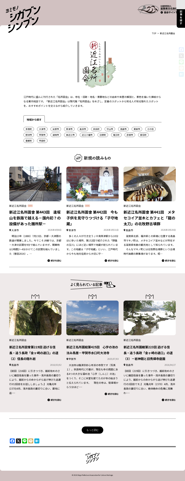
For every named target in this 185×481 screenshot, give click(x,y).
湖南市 (56, 127)
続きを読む (54, 253)
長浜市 (83, 121)
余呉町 (96, 121)
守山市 (110, 121)
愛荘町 (143, 127)
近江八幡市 (87, 127)
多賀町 (29, 121)
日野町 (103, 127)
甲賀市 (42, 127)
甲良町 (42, 133)
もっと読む (92, 428)
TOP (154, 25)
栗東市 (137, 121)
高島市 (123, 121)
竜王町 (116, 127)
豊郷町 (29, 133)
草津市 (69, 121)
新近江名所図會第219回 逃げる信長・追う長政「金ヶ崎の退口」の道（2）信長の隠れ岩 (35, 345)
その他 (150, 121)
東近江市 (70, 127)
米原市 (56, 121)
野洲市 (29, 127)
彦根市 (130, 127)
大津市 (42, 121)
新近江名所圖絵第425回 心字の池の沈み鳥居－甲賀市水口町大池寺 (92, 345)
